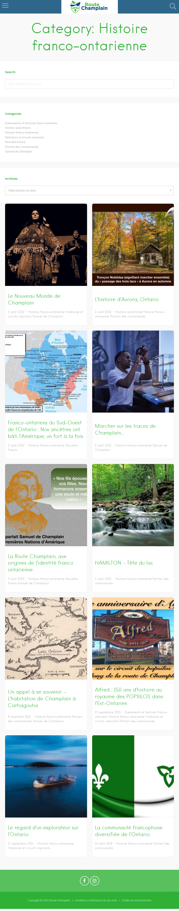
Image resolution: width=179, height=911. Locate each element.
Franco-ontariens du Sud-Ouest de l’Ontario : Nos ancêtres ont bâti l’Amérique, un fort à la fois (45, 429)
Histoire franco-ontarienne (22, 132)
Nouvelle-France (16, 142)
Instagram (94, 882)
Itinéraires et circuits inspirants (25, 137)
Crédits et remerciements (136, 900)
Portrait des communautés (22, 147)
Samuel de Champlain (19, 151)
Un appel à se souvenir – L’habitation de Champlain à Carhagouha (42, 698)
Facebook (84, 882)
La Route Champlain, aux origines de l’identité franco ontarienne (40, 563)
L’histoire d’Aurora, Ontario (127, 299)
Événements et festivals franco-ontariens (32, 123)
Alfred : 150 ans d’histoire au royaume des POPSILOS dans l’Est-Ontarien (129, 696)
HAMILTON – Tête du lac (124, 563)
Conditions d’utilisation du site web (96, 900)
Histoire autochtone (18, 128)
